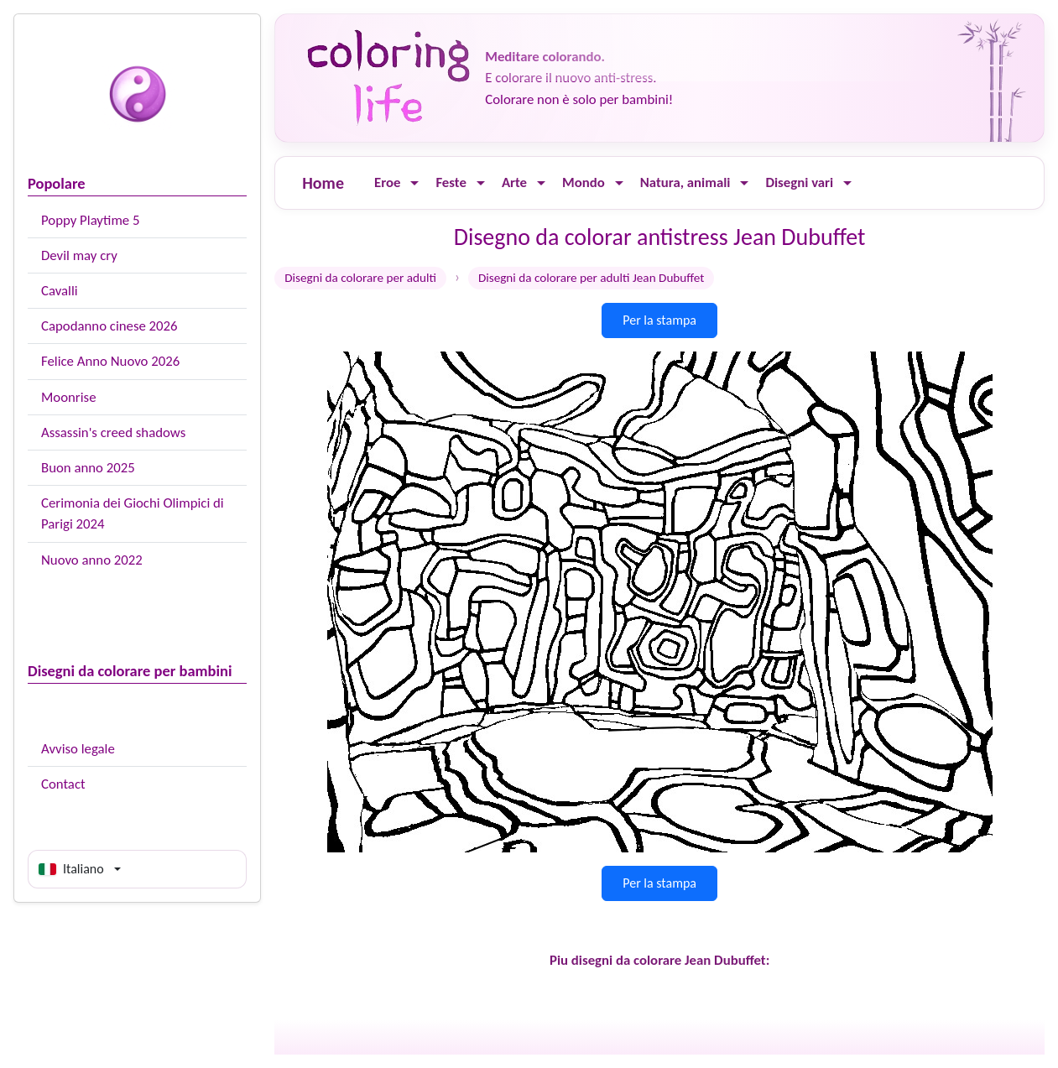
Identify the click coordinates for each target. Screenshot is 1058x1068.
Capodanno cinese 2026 (109, 326)
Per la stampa (659, 320)
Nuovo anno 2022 (92, 560)
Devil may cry (79, 255)
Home (323, 183)
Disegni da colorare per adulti (360, 277)
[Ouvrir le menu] (414, 183)
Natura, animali (685, 182)
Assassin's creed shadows (113, 432)
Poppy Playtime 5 (90, 220)
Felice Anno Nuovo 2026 (110, 361)
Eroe (387, 182)
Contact (63, 784)
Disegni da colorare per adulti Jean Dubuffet (591, 277)
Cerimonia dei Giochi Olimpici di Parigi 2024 (132, 513)
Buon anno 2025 (88, 468)
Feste (450, 182)
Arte (514, 182)
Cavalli (59, 291)
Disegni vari (799, 182)
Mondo (583, 182)
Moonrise (68, 397)
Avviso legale (78, 749)
